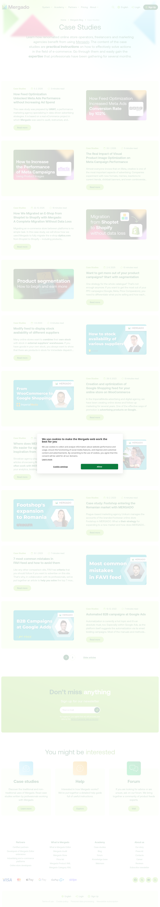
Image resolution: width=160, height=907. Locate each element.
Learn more (47, 459)
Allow (99, 466)
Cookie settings (60, 466)
